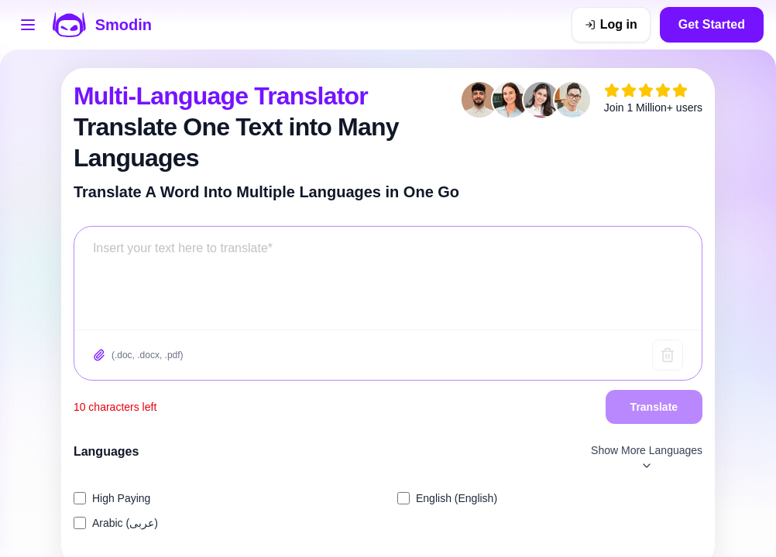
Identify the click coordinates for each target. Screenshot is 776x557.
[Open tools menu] (27, 24)
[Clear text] (667, 355)
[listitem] (226, 498)
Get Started (711, 24)
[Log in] (611, 25)
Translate (654, 407)
